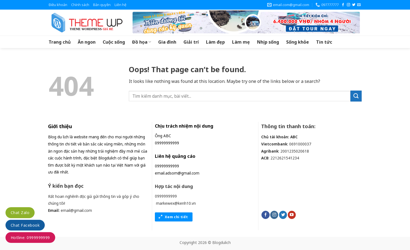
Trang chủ (60, 42)
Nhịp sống (268, 42)
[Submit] (355, 96)
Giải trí (191, 42)
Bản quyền (102, 4)
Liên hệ (120, 4)
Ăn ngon (87, 42)
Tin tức (324, 42)
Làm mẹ (241, 42)
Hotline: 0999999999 (30, 237)
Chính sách (80, 4)
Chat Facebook (25, 225)
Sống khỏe (297, 42)
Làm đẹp (215, 42)
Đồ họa (141, 42)
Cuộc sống (114, 42)
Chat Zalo (20, 212)
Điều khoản (58, 4)
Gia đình (167, 42)
